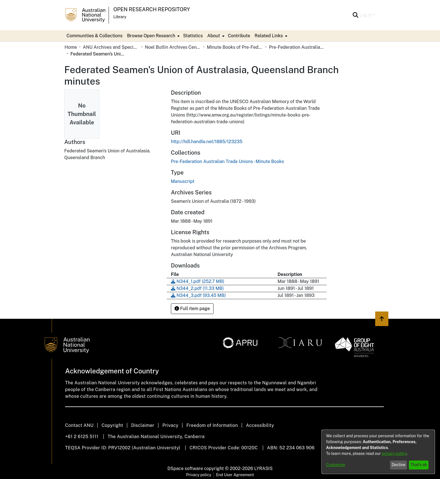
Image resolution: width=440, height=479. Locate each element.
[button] (355, 15)
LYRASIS (263, 468)
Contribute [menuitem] (239, 35)
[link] (227, 161)
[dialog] (378, 451)
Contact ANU (79, 425)
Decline (398, 464)
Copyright (112, 425)
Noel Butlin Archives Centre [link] (173, 47)
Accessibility (260, 425)
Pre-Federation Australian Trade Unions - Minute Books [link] (297, 47)
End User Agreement (235, 475)
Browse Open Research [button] (151, 35)
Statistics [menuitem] (193, 35)
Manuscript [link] (182, 181)
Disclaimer (142, 425)
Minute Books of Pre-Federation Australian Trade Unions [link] (235, 47)
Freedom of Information (212, 425)
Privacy (170, 425)
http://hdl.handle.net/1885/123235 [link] (206, 141)
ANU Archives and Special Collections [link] (111, 47)
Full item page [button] (192, 308)
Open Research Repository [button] (151, 9)
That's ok (419, 464)
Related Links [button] (269, 35)
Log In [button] (366, 15)
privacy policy (394, 453)
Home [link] (71, 47)
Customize (335, 464)
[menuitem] (153, 35)
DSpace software (185, 468)
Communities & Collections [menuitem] (95, 35)
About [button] (213, 35)
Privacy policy (198, 475)
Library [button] (119, 17)
